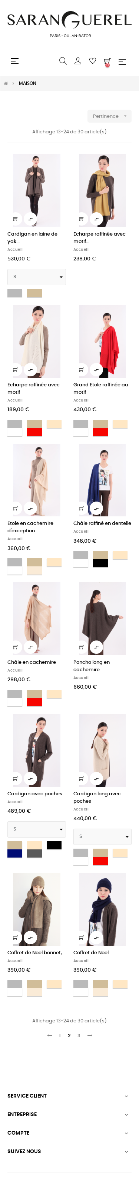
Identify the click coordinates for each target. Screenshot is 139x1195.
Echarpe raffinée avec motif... (99, 238)
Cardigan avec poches (34, 794)
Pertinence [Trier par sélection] (112, 116)
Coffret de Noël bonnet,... (36, 953)
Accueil (15, 250)
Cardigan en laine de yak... (32, 238)
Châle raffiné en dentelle (102, 523)
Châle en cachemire (31, 662)
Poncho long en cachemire (91, 666)
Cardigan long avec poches (97, 798)
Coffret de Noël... (92, 953)
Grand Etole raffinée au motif (100, 389)
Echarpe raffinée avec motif (33, 389)
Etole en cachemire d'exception (30, 527)
